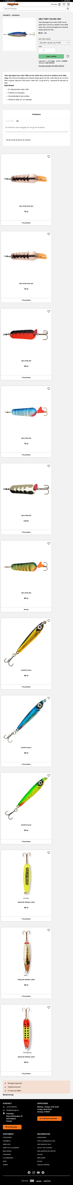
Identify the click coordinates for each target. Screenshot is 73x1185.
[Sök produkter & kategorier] (34, 9)
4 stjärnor (11, 121)
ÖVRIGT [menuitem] (5, 1164)
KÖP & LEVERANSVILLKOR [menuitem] (46, 1141)
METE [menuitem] (5, 1161)
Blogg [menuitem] (39, 1161)
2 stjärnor (8, 121)
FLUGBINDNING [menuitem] (8, 1158)
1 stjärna (6, 121)
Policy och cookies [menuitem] (44, 1147)
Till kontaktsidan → (12, 1127)
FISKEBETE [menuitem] (6, 1141)
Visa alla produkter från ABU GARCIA (51, 66)
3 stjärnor (10, 121)
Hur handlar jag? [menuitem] (44, 1144)
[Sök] (68, 9)
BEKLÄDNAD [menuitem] (7, 1151)
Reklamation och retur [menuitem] (46, 1151)
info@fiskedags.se (12, 1110)
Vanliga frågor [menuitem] (43, 1164)
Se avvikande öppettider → (49, 1118)
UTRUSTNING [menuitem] (7, 1137)
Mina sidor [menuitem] (41, 1158)
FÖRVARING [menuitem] (7, 1154)
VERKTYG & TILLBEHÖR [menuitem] (11, 1147)
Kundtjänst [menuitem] (41, 1137)
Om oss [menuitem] (40, 1154)
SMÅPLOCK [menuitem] (7, 1144)
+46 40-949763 (11, 1107)
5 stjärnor (13, 121)
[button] (64, 4)
